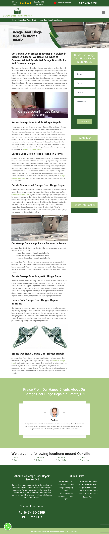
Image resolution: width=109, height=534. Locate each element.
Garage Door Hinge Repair (88, 484)
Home (13, 20)
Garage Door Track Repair (88, 481)
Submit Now (84, 121)
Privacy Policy (88, 497)
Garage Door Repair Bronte (27, 20)
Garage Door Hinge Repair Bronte (50, 20)
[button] (47, 412)
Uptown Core (84, 460)
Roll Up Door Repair (66, 493)
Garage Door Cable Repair (88, 494)
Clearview (17, 460)
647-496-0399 (88, 3)
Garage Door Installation (65, 484)
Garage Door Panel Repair (88, 491)
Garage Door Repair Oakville (54, 531)
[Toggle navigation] (103, 12)
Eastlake (39, 460)
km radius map (84, 168)
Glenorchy (61, 457)
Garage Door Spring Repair (66, 489)
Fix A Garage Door (65, 481)
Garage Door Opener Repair (65, 497)
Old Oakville (62, 460)
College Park (40, 457)
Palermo (82, 457)
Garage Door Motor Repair (88, 488)
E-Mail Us (34, 517)
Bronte (16, 457)
